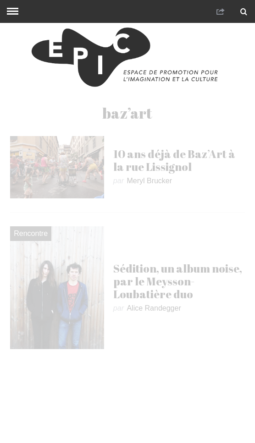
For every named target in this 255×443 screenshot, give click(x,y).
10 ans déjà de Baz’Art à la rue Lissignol (174, 160)
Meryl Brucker (149, 181)
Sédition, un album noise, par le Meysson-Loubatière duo (177, 281)
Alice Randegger (154, 308)
